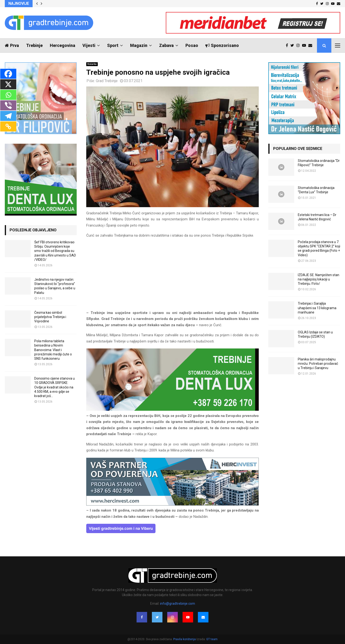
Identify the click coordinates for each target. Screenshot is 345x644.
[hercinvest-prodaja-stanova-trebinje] (172, 504)
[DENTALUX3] (172, 409)
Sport (112, 45)
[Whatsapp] (8, 95)
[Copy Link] (8, 126)
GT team (212, 639)
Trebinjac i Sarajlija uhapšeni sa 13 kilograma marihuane (317, 308)
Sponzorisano (222, 45)
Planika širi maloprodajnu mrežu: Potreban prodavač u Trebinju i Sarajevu (318, 363)
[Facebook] (8, 73)
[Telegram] (8, 116)
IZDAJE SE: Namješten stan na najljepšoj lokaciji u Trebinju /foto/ (318, 279)
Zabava (166, 45)
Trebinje (34, 45)
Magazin (138, 45)
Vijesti (88, 45)
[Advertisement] (172, 276)
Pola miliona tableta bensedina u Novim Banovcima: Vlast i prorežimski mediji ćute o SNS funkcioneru (53, 349)
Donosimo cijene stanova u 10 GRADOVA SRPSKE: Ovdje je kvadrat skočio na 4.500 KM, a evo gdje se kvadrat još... (54, 387)
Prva (12, 45)
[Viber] (8, 105)
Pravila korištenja (184, 639)
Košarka (92, 64)
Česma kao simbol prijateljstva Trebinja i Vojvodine (50, 317)
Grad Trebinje (107, 81)
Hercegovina (62, 45)
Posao (191, 45)
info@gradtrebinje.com (177, 603)
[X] (8, 84)
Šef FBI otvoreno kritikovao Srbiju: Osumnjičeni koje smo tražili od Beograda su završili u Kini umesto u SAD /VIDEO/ (55, 251)
